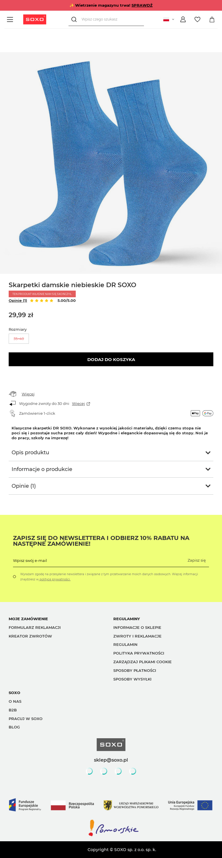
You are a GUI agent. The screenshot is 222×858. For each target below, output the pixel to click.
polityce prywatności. (55, 579)
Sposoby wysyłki (132, 679)
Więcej (28, 394)
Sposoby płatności (134, 670)
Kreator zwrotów (30, 636)
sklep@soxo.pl (111, 760)
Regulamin (125, 644)
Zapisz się (197, 560)
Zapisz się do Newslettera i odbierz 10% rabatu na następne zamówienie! (101, 541)
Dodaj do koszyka (111, 359)
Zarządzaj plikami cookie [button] (142, 661)
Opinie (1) (18, 300)
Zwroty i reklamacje (137, 636)
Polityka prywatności (138, 653)
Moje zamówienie (28, 618)
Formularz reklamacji (35, 627)
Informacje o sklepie (137, 627)
